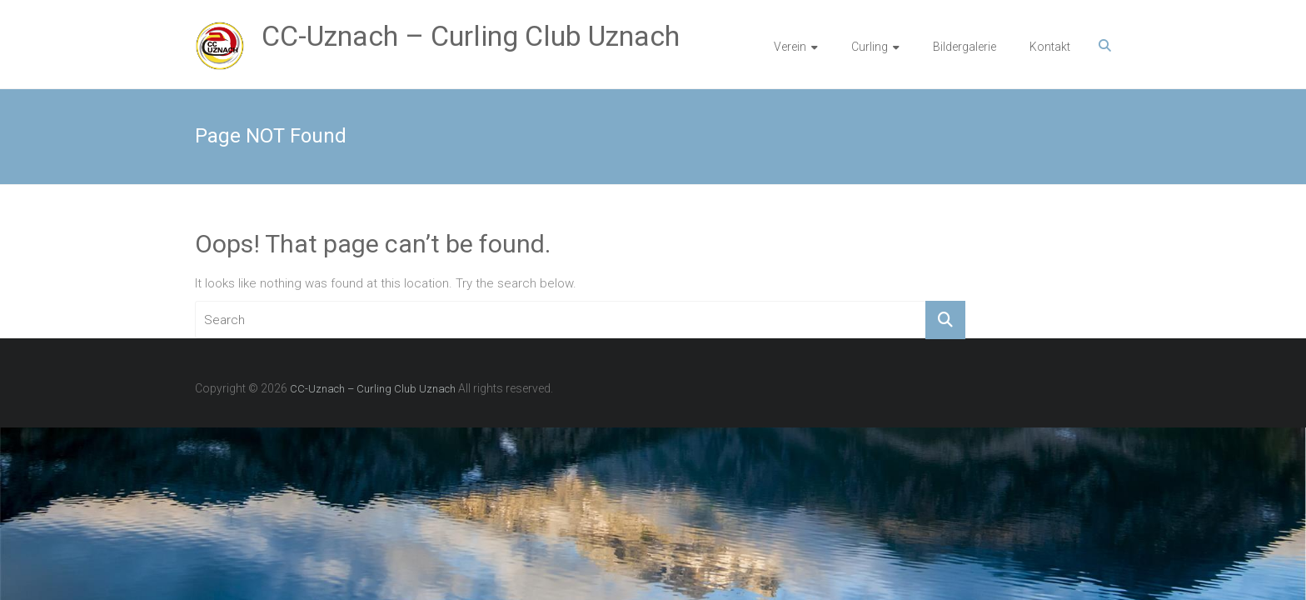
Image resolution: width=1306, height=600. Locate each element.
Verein (790, 46)
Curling (869, 46)
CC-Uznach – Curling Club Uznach (471, 35)
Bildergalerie (964, 46)
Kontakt (1049, 46)
